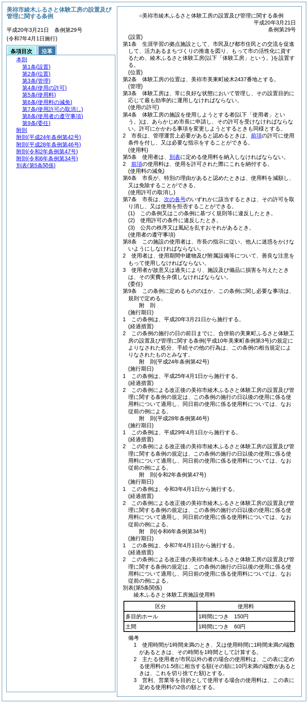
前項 (256, 135)
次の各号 (175, 199)
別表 (174, 157)
